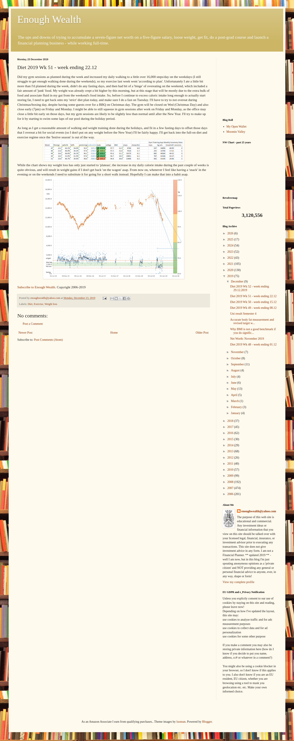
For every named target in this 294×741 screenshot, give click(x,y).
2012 (230, 457)
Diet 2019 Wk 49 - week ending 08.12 (253, 307)
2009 (230, 475)
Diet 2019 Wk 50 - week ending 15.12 (253, 302)
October (236, 358)
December (237, 281)
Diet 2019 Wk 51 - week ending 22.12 (253, 296)
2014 (230, 445)
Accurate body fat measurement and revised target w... (252, 321)
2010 (230, 469)
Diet (30, 304)
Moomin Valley (236, 131)
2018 (230, 421)
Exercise (38, 304)
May (234, 388)
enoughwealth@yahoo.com (258, 511)
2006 (230, 494)
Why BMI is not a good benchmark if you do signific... (253, 331)
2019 (230, 276)
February (237, 407)
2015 (230, 439)
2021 (230, 263)
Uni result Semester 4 (243, 313)
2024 (230, 245)
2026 (230, 233)
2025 (230, 239)
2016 (230, 433)
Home (114, 332)
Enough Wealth (49, 19)
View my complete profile (238, 582)
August (235, 370)
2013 (230, 451)
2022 (230, 257)
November (237, 352)
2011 (230, 463)
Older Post (202, 332)
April (234, 395)
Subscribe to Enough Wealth (36, 287)
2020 (230, 270)
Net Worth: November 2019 (247, 338)
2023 (230, 251)
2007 (230, 488)
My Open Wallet (237, 126)
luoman (181, 721)
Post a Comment (33, 323)
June (234, 382)
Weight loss (51, 304)
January (236, 413)
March (235, 401)
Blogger (207, 721)
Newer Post (25, 332)
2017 (230, 427)
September (237, 364)
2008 (230, 482)
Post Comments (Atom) (48, 339)
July (234, 376)
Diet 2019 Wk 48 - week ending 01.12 (253, 344)
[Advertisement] (250, 85)
